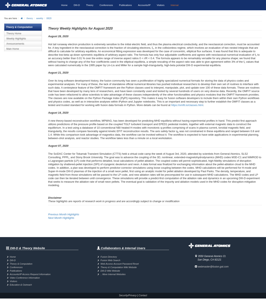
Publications (125, 5)
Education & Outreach (21, 285)
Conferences (106, 5)
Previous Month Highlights (63, 214)
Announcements (15, 43)
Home (64, 5)
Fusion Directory (108, 257)
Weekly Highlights (16, 38)
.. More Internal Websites (113, 274)
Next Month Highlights (61, 217)
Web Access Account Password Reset (119, 264)
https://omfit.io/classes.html (187, 105)
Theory (89, 5)
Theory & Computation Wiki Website (118, 267)
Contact (143, 295)
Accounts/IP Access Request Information (30, 274)
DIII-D (77, 5)
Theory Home (13, 33)
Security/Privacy (128, 295)
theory (29, 18)
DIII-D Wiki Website (110, 271)
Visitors (161, 5)
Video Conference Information (25, 278)
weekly (39, 18)
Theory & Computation (21, 264)
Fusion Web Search (110, 260)
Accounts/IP (144, 5)
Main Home (12, 48)
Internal (174, 5)
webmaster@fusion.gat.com (213, 266)
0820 (49, 18)
